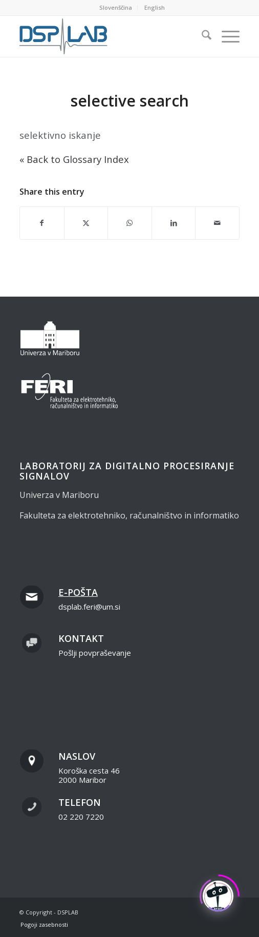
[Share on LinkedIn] (174, 223)
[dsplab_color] (107, 36)
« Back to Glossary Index (74, 159)
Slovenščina (115, 7)
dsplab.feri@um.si (89, 606)
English (154, 7)
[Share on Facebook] (42, 223)
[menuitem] (116, 7)
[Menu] (225, 36)
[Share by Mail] (217, 223)
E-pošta (78, 592)
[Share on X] (86, 223)
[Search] (201, 36)
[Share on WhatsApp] (130, 223)
